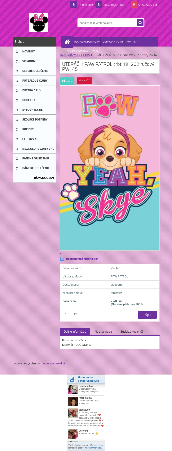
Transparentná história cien (79, 259)
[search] (140, 23)
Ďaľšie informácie (75, 331)
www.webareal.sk (53, 363)
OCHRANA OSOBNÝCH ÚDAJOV (83, 51)
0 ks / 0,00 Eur (148, 4)
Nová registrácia (114, 4)
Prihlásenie (86, 4)
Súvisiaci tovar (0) (132, 331)
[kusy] (67, 314)
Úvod (63, 55)
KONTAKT (132, 41)
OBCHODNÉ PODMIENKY (87, 41)
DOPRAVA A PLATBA (113, 41)
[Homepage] (68, 41)
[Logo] (39, 22)
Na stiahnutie (103, 331)
